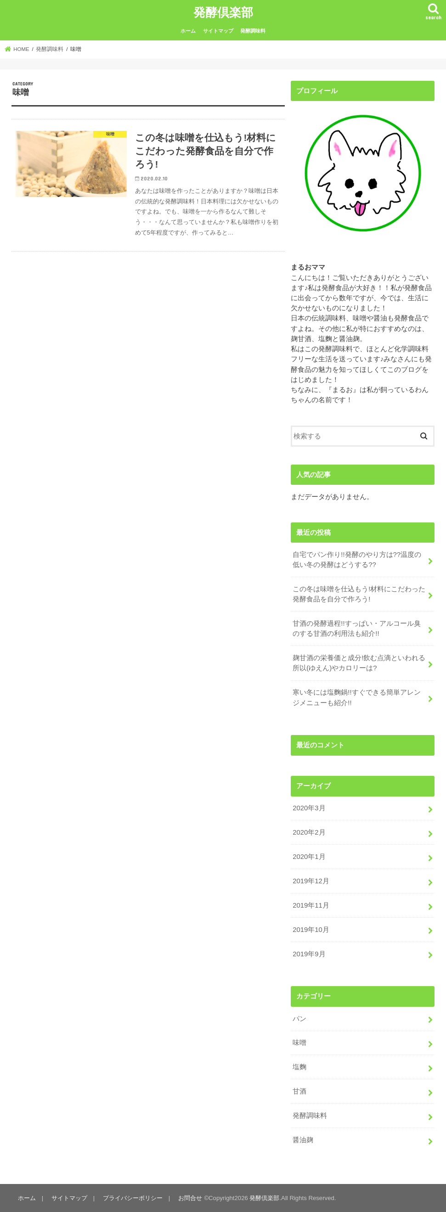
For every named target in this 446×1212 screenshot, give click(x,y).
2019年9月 (309, 954)
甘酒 (299, 1091)
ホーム (188, 31)
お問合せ (190, 1198)
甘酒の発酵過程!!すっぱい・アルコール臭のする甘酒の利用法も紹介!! (356, 628)
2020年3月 (309, 808)
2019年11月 (311, 905)
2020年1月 (309, 856)
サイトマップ (218, 31)
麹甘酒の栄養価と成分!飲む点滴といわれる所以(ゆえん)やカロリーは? (359, 663)
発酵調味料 (252, 31)
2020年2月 (309, 832)
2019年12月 (311, 881)
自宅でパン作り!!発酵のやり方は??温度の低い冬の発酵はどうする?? (357, 559)
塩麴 (299, 1067)
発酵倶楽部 (223, 12)
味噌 (299, 1042)
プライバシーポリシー (133, 1198)
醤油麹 (303, 1140)
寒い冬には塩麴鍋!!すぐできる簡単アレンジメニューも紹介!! (356, 697)
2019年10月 (311, 929)
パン (299, 1018)
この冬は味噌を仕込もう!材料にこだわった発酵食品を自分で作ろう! (359, 594)
